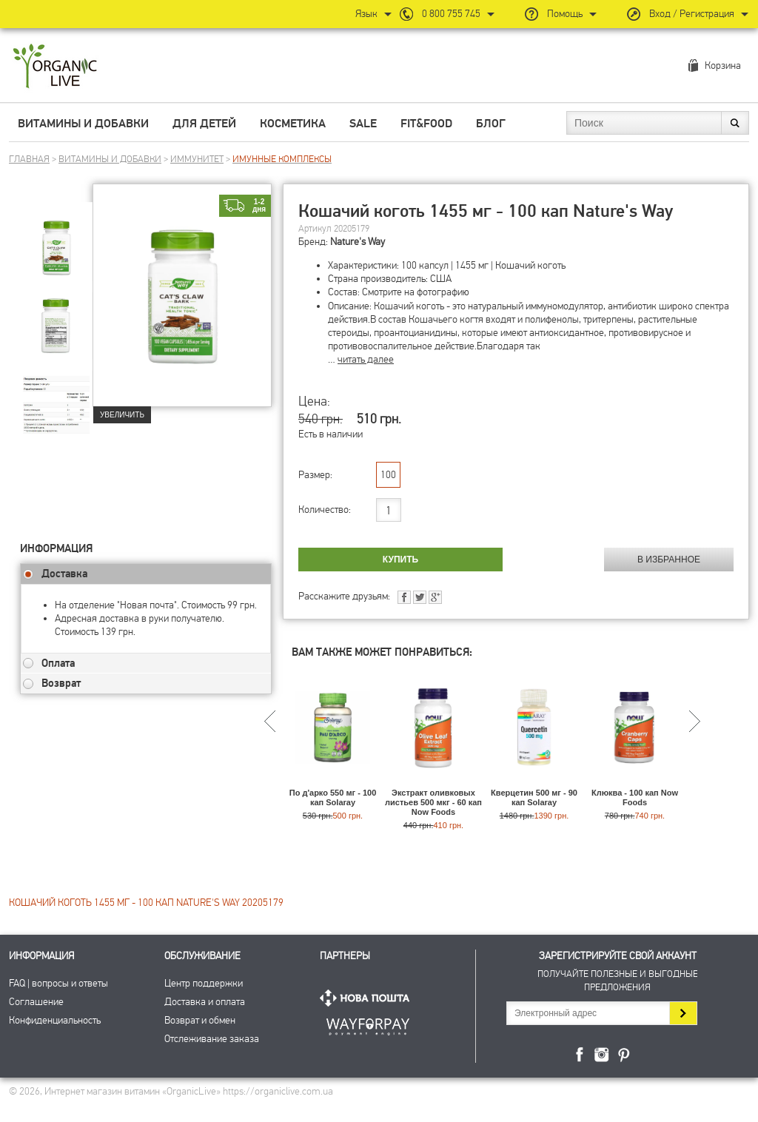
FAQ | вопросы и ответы (58, 983)
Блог (491, 123)
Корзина (723, 65)
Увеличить (122, 415)
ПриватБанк (368, 1024)
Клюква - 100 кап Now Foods (634, 797)
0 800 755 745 (451, 13)
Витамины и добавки (83, 123)
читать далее (366, 359)
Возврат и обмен (199, 1020)
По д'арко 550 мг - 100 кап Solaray (333, 797)
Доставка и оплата (204, 1001)
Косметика (293, 123)
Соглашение (36, 1001)
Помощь (565, 13)
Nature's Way (357, 241)
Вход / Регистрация (691, 13)
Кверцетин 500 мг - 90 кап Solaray (534, 797)
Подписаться (683, 1013)
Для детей (204, 123)
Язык (366, 13)
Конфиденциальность (55, 1020)
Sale (363, 123)
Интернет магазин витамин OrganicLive (55, 67)
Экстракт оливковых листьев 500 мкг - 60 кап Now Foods (433, 802)
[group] (56, 237)
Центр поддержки (203, 983)
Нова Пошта (368, 998)
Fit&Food (426, 123)
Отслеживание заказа (211, 1038)
